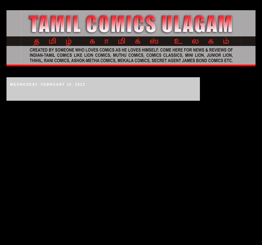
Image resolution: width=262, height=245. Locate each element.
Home (15, 71)
